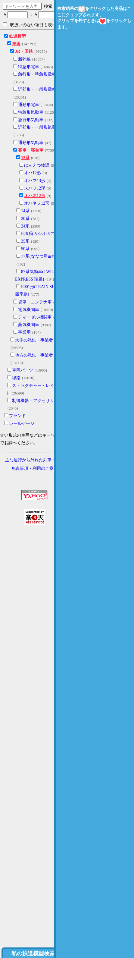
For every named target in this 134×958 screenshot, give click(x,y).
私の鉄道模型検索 (33, 953)
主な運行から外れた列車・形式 (34, 460)
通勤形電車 (28, 104)
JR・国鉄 (24, 51)
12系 (25, 157)
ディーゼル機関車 (35, 317)
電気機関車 (28, 309)
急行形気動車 (30, 120)
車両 (16, 44)
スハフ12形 (34, 188)
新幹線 (24, 59)
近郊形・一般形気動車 (39, 127)
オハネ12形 (34, 195)
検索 (48, 6)
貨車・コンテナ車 (35, 302)
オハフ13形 (34, 180)
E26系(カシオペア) (38, 233)
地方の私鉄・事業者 (34, 355)
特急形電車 (28, 66)
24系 (25, 226)
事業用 (24, 332)
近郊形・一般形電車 (37, 89)
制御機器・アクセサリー (35, 400)
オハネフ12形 (36, 203)
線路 (16, 377)
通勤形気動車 (30, 142)
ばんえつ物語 (36, 165)
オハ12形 (32, 173)
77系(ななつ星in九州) (41, 256)
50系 (25, 249)
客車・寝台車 (30, 150)
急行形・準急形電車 (37, 74)
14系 (25, 211)
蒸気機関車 (28, 324)
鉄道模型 (17, 36)
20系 (25, 218)
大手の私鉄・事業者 (34, 340)
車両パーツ (22, 370)
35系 (25, 241)
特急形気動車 (30, 112)
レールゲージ (21, 423)
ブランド (17, 415)
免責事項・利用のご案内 (34, 468)
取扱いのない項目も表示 (29, 24)
